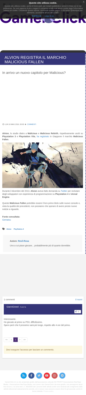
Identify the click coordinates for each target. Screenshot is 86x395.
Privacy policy (48, 391)
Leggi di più (49, 16)
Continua (36, 16)
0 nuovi (78, 299)
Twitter (64, 191)
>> (25, 340)
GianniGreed (13, 307)
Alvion (9, 229)
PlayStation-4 (19, 229)
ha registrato (43, 136)
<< (6, 340)
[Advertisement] (42, 100)
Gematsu (6, 220)
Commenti (31, 124)
